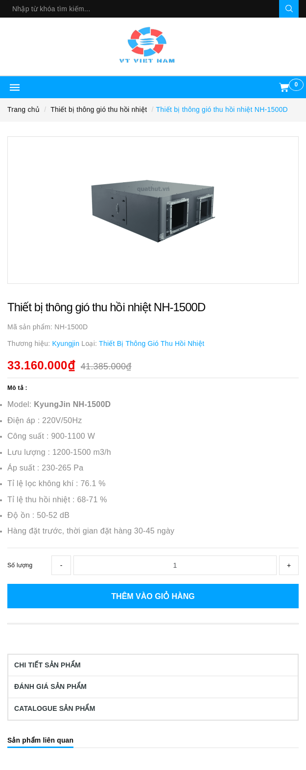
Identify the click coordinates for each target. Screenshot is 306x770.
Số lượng (19, 565)
